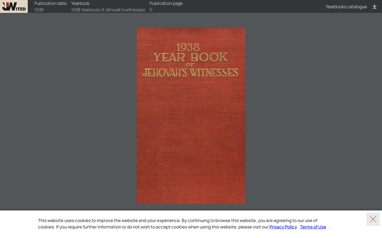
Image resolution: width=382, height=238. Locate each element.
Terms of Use (313, 227)
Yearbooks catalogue (346, 7)
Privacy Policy (283, 227)
